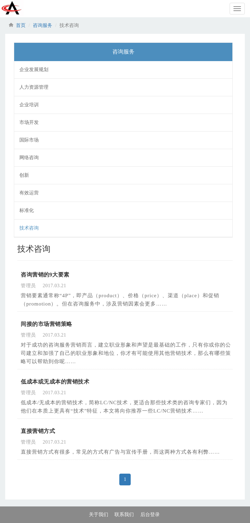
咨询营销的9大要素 (45, 275)
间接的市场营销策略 (46, 324)
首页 (21, 25)
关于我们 (98, 514)
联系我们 (124, 514)
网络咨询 (29, 157)
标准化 (26, 210)
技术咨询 (29, 228)
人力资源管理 (33, 87)
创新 (24, 175)
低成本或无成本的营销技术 (55, 382)
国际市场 (29, 140)
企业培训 (29, 104)
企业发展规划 (33, 69)
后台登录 (150, 514)
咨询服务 (42, 25)
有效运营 (29, 192)
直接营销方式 (38, 431)
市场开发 (29, 122)
